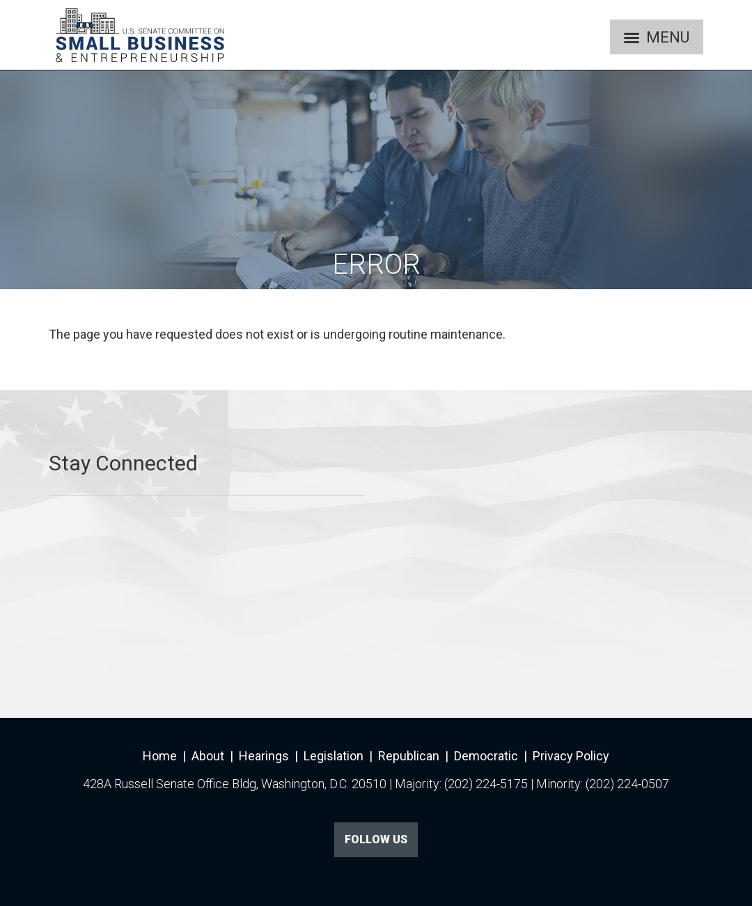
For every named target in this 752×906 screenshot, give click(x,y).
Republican (408, 755)
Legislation (333, 755)
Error (376, 264)
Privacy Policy (571, 755)
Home (160, 755)
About (207, 755)
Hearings (264, 755)
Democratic (486, 755)
